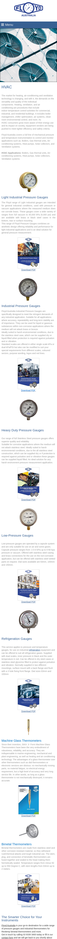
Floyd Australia (9, 925)
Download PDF (29, 254)
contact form (7, 937)
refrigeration (34, 650)
